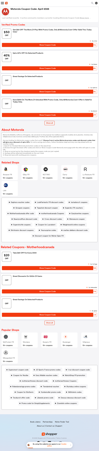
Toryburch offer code (21, 398)
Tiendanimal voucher (51, 386)
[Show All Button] (49, 323)
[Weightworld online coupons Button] (73, 225)
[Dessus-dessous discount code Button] (72, 398)
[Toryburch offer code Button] (20, 398)
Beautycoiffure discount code (25, 219)
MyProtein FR (8, 342)
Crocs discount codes (53, 219)
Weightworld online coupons (74, 225)
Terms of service (61, 438)
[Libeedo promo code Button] (44, 398)
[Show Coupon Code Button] (47, 45)
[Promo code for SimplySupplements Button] (34, 403)
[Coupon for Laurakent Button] (46, 225)
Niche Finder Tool (62, 422)
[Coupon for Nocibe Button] (20, 375)
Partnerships (48, 422)
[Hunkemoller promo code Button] (50, 392)
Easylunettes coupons (80, 213)
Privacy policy (51, 438)
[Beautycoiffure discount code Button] (24, 219)
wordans (26, 342)
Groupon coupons (22, 208)
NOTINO (46, 174)
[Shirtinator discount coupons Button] (21, 230)
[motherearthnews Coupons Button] (65, 381)
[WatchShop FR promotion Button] (74, 375)
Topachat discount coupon (47, 208)
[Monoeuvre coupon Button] (76, 219)
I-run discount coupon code (79, 370)
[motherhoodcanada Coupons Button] (52, 213)
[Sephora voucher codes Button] (19, 202)
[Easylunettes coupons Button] (79, 213)
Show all (49, 323)
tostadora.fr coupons (79, 202)
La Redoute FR (88, 174)
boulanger (67, 342)
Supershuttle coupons (22, 225)
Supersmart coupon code (18, 370)
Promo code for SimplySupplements (35, 403)
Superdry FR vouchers (74, 208)
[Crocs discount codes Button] (52, 219)
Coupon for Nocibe (20, 375)
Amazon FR (7, 174)
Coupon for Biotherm (25, 392)
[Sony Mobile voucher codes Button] (45, 375)
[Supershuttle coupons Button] (21, 225)
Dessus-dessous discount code (73, 398)
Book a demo (35, 422)
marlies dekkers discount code (75, 230)
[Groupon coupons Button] (21, 208)
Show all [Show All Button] (49, 123)
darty (65, 174)
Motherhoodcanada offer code (22, 213)
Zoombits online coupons (67, 403)
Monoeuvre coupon (77, 219)
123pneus (86, 342)
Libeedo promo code (45, 398)
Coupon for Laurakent (46, 225)
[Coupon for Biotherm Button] (24, 392)
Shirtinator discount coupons (22, 230)
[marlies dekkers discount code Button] (74, 230)
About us (40, 426)
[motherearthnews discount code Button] (33, 381)
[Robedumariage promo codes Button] (23, 387)
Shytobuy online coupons (76, 386)
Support (59, 426)
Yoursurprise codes (48, 230)
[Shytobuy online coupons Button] (75, 387)
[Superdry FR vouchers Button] (73, 208)
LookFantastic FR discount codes (50, 202)
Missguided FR (9, 358)
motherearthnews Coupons (65, 381)
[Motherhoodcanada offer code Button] (21, 213)
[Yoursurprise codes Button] (48, 230)
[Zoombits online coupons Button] (66, 403)
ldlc (4, 190)
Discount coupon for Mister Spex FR (49, 236)
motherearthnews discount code (35, 381)
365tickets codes (75, 392)
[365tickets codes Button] (74, 392)
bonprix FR (47, 342)
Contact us (50, 426)
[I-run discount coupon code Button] (78, 370)
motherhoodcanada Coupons (52, 213)
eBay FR (26, 174)
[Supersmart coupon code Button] (17, 370)
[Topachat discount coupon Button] (46, 208)
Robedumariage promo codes (23, 386)
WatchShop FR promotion (75, 375)
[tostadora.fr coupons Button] (78, 202)
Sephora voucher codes (20, 202)
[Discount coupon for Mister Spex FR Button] (48, 236)
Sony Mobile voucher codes (46, 375)
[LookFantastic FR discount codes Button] (49, 202)
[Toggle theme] (96, 3)
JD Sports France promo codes (48, 370)
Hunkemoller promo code (51, 392)
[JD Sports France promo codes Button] (47, 370)
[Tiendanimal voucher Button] (50, 387)
